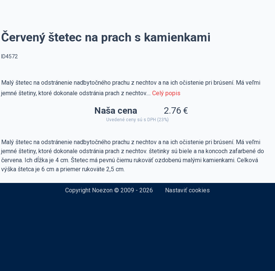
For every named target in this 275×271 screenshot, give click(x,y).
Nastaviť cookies (187, 190)
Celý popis (166, 93)
